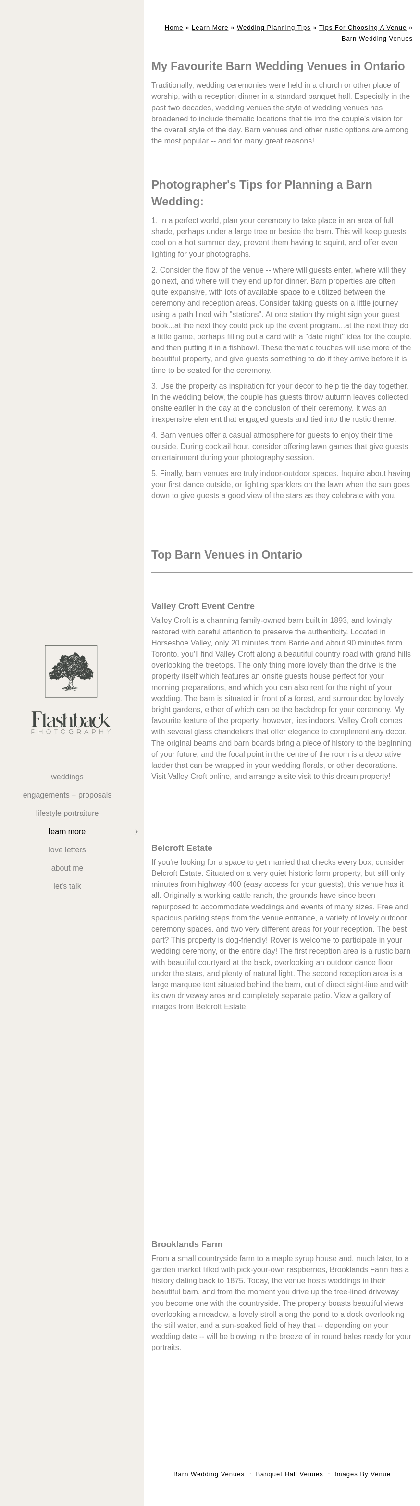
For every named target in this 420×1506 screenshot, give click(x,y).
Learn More (67, 831)
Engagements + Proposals (67, 795)
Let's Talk (67, 886)
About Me (67, 868)
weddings (67, 777)
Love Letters (67, 850)
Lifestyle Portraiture (67, 813)
